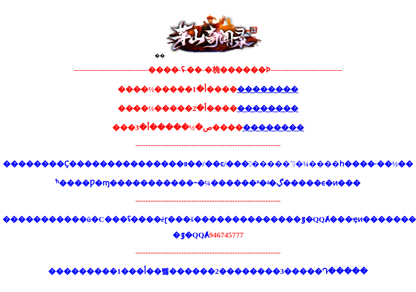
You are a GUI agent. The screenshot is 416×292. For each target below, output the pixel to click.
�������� (267, 89)
